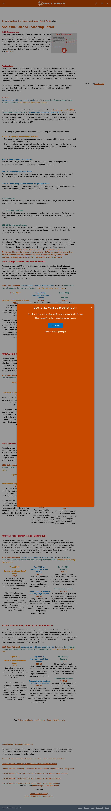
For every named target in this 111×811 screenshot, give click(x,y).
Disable (55, 325)
